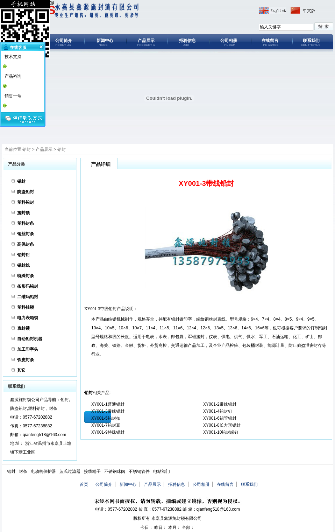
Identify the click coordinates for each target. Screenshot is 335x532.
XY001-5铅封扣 (105, 418)
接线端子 (92, 471)
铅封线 (23, 265)
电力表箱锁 (27, 317)
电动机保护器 (43, 471)
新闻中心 (105, 40)
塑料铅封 (25, 202)
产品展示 (146, 40)
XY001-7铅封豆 (105, 425)
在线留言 (270, 40)
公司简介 (63, 40)
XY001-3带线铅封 (107, 411)
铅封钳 (23, 254)
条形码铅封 (27, 286)
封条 (23, 471)
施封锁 (23, 212)
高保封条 (25, 244)
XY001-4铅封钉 (217, 411)
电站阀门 (161, 471)
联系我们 (311, 40)
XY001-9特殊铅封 (107, 432)
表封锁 (23, 328)
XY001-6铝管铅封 (219, 418)
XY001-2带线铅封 (219, 404)
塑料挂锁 (25, 307)
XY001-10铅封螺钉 (220, 432)
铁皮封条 (25, 359)
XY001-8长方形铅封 (222, 425)
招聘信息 (187, 40)
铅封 (26, 149)
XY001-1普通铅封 (107, 404)
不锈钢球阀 (114, 471)
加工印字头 (27, 349)
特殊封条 (25, 275)
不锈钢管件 (139, 471)
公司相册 (228, 40)
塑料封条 (25, 223)
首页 (84, 484)
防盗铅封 (25, 191)
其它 (21, 370)
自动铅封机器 (29, 338)
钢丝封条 (25, 233)
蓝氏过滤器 (69, 471)
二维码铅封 (27, 296)
